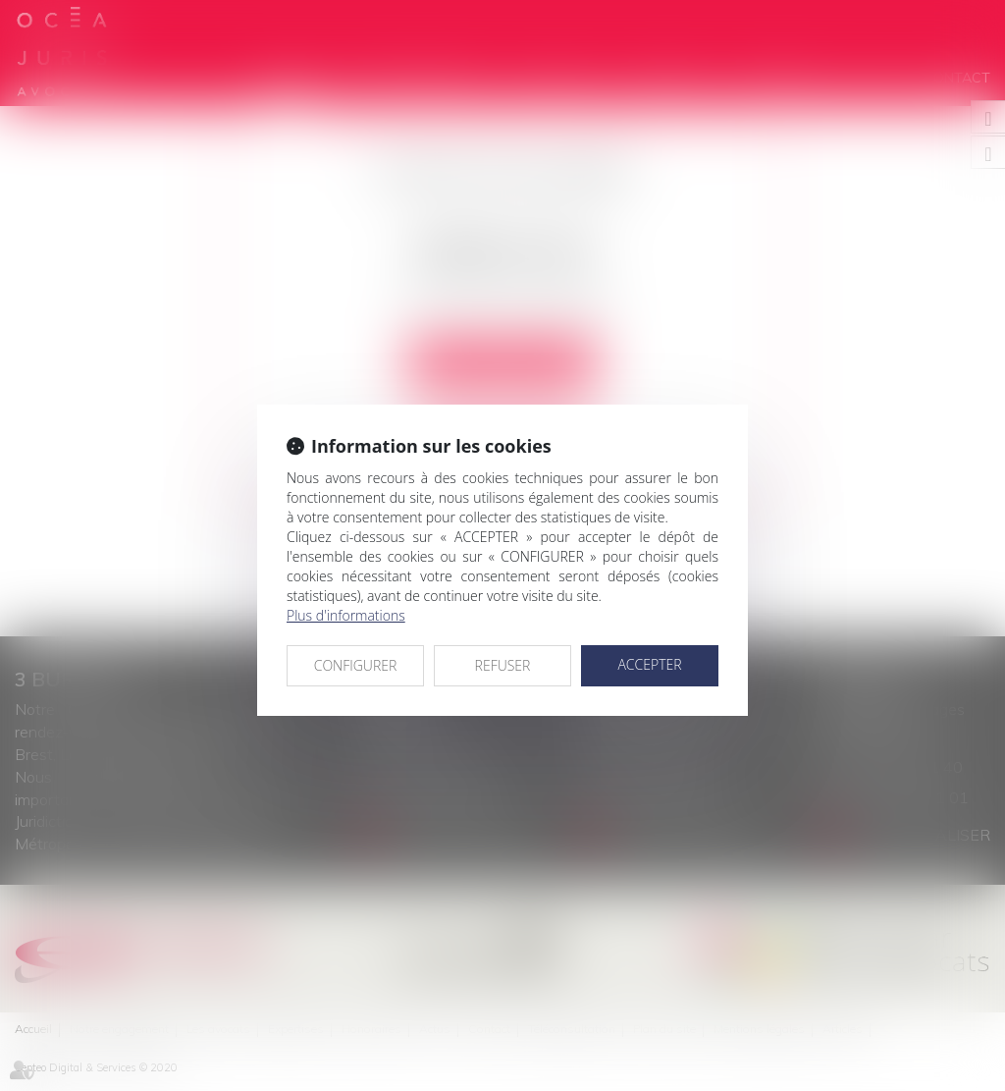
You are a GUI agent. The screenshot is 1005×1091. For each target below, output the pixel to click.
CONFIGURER (355, 665)
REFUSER (503, 665)
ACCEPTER (649, 664)
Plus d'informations (346, 615)
